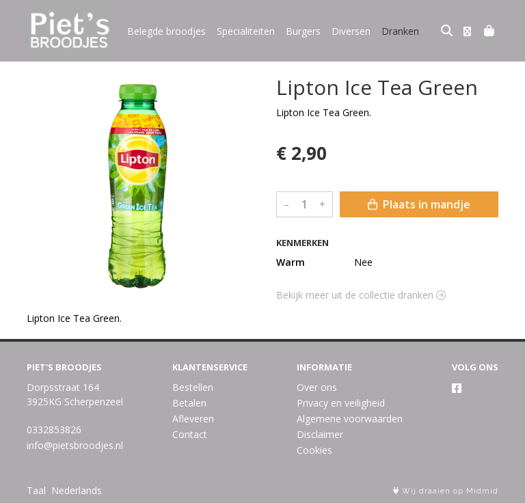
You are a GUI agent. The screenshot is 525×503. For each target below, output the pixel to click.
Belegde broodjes (166, 31)
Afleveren (193, 418)
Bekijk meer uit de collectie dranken (361, 294)
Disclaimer (320, 434)
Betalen (189, 402)
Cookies (314, 450)
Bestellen (192, 387)
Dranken (400, 31)
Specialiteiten (246, 31)
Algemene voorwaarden (350, 418)
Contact (189, 434)
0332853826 (54, 429)
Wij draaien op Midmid (445, 491)
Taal (36, 490)
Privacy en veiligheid (341, 402)
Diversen (351, 31)
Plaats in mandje (419, 204)
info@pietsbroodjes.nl (75, 445)
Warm (290, 262)
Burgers (303, 31)
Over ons (317, 387)
